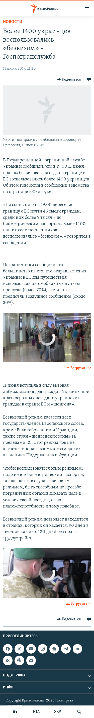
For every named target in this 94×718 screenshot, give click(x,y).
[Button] (69, 79)
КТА (36, 712)
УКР (57, 712)
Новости (12, 22)
